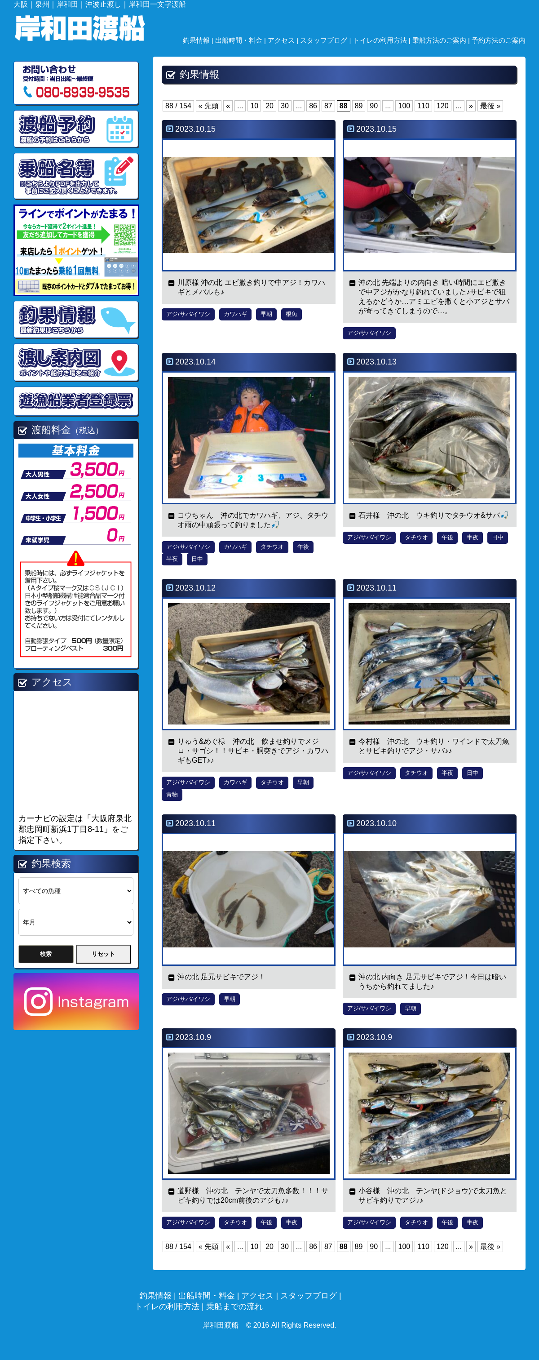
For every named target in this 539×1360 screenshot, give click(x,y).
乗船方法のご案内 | (442, 40)
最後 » (490, 106)
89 (359, 106)
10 (254, 106)
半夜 (172, 559)
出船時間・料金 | (241, 40)
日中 (197, 559)
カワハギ (235, 314)
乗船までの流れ (234, 1306)
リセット (103, 954)
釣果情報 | (199, 40)
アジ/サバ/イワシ (188, 314)
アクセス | (284, 40)
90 (374, 106)
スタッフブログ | (326, 40)
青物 (172, 794)
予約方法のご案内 (499, 40)
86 (313, 106)
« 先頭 (209, 106)
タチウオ (272, 546)
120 (443, 106)
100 (404, 106)
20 (269, 106)
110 (423, 106)
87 (328, 106)
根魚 (291, 314)
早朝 (266, 314)
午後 (303, 546)
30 (285, 106)
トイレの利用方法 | (382, 40)
